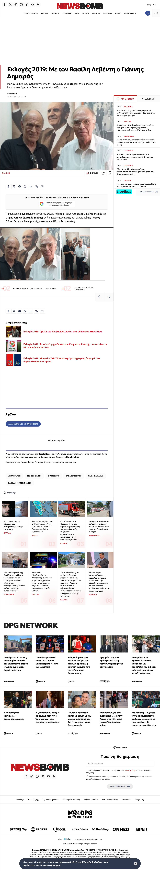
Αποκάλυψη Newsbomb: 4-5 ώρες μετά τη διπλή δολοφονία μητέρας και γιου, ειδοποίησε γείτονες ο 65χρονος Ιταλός (135, 127)
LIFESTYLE (108, 13)
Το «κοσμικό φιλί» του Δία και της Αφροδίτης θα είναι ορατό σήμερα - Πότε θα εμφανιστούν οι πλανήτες (136, 186)
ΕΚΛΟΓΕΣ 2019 (53, 476)
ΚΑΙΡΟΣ (118, 13)
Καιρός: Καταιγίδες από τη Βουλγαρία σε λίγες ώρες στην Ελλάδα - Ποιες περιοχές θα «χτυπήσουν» (42, 526)
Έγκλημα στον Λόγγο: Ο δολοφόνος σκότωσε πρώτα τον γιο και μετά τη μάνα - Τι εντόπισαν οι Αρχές (99, 526)
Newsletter (26, 462)
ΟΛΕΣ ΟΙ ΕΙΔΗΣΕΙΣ (31, 13)
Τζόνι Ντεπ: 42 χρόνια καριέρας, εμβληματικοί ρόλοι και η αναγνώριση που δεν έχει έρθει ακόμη (135, 171)
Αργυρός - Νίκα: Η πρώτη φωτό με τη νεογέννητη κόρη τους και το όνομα (111, 662)
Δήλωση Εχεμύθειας (50, 800)
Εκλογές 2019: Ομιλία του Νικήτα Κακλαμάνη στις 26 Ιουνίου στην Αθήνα (62, 331)
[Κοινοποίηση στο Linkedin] (30, 186)
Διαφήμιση (139, 800)
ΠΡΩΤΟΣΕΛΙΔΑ (130, 13)
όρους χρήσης (130, 770)
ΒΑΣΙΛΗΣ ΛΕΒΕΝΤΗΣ (73, 476)
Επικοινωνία (126, 800)
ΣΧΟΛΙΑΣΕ (92, 173)
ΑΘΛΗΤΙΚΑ (96, 13)
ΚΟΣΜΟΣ (85, 13)
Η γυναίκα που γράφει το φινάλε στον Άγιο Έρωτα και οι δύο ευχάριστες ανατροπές (48, 717)
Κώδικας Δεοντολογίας (71, 800)
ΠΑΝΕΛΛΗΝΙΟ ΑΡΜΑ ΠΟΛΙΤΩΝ (19, 483)
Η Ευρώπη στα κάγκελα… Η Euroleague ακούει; (14, 715)
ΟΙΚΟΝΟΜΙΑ (66, 13)
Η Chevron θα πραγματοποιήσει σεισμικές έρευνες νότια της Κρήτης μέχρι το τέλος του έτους (136, 142)
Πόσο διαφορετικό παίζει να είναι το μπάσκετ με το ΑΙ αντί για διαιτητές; (47, 662)
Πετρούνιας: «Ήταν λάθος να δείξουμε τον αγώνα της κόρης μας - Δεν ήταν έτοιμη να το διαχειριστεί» (80, 719)
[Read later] (110, 173)
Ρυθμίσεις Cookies (91, 800)
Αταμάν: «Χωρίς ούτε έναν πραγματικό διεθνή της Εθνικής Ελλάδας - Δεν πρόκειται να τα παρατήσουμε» (136, 113)
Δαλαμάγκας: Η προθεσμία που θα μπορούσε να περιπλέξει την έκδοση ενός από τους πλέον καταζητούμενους (144, 665)
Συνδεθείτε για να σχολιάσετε (23, 424)
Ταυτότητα (20, 800)
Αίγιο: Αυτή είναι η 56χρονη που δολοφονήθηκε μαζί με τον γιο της (13, 525)
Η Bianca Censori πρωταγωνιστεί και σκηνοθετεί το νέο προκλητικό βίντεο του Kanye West (135, 157)
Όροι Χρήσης (33, 800)
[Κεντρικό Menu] (156, 13)
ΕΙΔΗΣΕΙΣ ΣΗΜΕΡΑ (34, 476)
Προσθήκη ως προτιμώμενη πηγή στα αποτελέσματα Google (56, 204)
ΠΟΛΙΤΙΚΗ (55, 13)
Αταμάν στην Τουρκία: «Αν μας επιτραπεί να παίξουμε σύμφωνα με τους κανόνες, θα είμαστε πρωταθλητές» (144, 719)
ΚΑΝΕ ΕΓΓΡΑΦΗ (120, 786)
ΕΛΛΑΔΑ (44, 13)
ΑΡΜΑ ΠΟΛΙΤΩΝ (14, 476)
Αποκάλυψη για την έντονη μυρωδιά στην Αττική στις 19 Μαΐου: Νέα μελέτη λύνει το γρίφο (111, 719)
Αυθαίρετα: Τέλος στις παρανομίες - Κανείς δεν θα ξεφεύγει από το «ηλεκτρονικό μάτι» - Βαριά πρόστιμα (16, 663)
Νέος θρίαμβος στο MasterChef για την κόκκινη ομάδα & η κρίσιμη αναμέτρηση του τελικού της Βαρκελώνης (79, 665)
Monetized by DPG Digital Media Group (88, 839)
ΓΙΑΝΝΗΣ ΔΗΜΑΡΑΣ (95, 476)
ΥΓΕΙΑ (76, 13)
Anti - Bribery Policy (110, 800)
